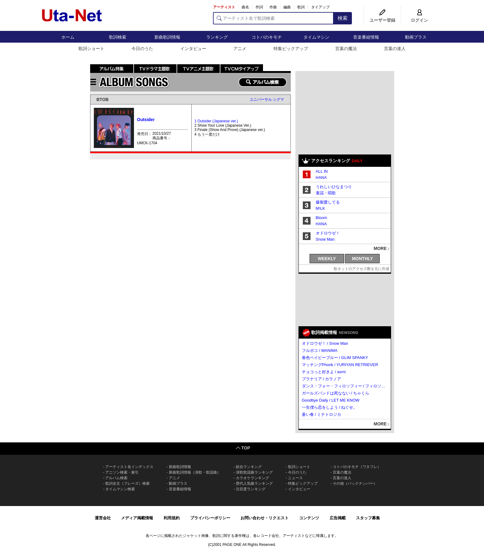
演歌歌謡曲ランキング (254, 472)
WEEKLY (327, 258)
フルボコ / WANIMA (320, 350)
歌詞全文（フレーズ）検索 (127, 483)
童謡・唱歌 (326, 193)
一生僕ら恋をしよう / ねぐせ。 (329, 407)
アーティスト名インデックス (129, 467)
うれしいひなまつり (334, 186)
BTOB (103, 99)
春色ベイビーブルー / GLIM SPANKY (335, 357)
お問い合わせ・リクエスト (264, 518)
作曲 (273, 7)
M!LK (320, 208)
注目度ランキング (250, 489)
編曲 (287, 7)
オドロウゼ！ (328, 233)
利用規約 (172, 518)
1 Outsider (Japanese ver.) (216, 121)
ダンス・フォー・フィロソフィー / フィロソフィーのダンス (345, 386)
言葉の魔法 (346, 48)
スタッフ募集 (368, 518)
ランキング (217, 37)
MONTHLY (362, 258)
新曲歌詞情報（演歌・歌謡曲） (195, 472)
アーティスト (224, 7)
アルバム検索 (116, 478)
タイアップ (320, 7)
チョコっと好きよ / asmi (324, 371)
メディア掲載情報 (137, 518)
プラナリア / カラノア (321, 379)
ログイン (419, 20)
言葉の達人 (395, 48)
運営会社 (103, 518)
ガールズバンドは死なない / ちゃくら (335, 393)
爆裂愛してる (328, 202)
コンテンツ (309, 518)
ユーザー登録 (382, 20)
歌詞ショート (91, 48)
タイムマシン (316, 37)
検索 (343, 18)
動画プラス (416, 37)
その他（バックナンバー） (355, 483)
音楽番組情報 (366, 37)
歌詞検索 (117, 37)
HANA (321, 177)
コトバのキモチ (267, 37)
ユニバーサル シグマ (267, 99)
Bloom (321, 217)
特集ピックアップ (290, 48)
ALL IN (322, 171)
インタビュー (193, 48)
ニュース (295, 478)
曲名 (245, 7)
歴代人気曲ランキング (254, 483)
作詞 (259, 7)
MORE (380, 248)
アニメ (239, 48)
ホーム (67, 37)
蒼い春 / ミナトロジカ (321, 414)
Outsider (146, 119)
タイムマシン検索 (120, 489)
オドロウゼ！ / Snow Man (325, 343)
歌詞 (301, 7)
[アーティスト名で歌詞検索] (273, 18)
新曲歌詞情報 (167, 37)
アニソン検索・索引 (122, 472)
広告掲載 (338, 518)
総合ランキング (249, 467)
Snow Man (325, 239)
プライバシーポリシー (210, 518)
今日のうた (142, 48)
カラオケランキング (252, 478)
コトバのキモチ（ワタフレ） (357, 467)
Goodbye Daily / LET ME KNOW (331, 400)
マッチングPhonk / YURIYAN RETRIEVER (340, 364)
